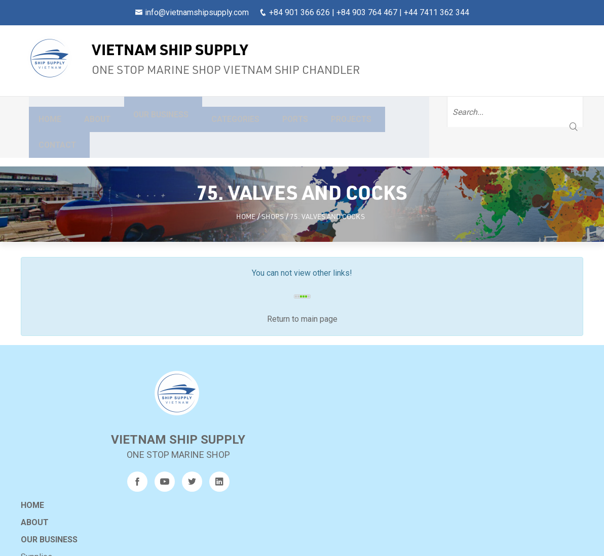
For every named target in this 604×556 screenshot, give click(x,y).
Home (44, 111)
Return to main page (302, 279)
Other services (236, 420)
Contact (429, 111)
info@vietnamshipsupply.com (197, 12)
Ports (305, 111)
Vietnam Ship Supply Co (293, 540)
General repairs (236, 403)
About (94, 111)
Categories (242, 111)
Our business (162, 111)
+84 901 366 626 (299, 12)
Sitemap (227, 472)
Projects (364, 111)
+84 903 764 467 (366, 12)
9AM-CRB (382, 495)
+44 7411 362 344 (436, 12)
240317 (381, 481)
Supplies (225, 386)
